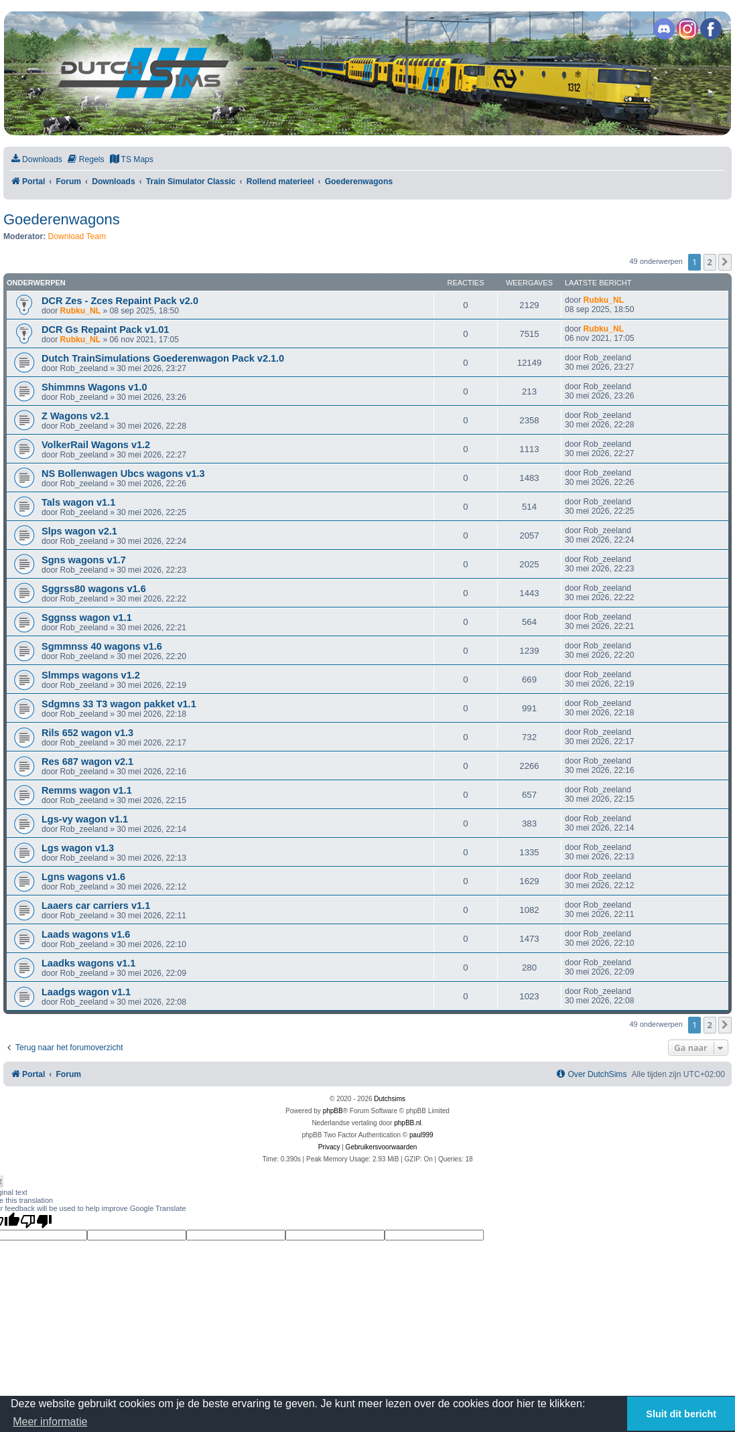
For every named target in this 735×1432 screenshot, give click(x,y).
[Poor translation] (36, 1221)
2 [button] (710, 262)
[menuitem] (36, 160)
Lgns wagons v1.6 (83, 876)
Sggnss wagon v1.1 (87, 617)
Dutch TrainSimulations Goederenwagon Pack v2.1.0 (163, 358)
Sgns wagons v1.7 (84, 560)
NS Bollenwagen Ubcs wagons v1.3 (123, 473)
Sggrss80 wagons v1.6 (94, 588)
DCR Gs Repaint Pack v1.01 (105, 329)
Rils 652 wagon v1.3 (87, 732)
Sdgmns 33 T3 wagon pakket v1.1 (119, 704)
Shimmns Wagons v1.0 (94, 387)
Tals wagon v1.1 (78, 502)
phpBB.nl (407, 1123)
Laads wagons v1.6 (86, 934)
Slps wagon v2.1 (79, 531)
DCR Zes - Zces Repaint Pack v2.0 (120, 300)
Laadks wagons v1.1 (88, 963)
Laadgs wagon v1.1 (86, 992)
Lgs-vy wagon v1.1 (85, 819)
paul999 (421, 1135)
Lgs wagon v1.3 (78, 848)
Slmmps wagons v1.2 (91, 675)
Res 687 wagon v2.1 (87, 761)
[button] (725, 262)
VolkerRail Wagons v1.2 (96, 444)
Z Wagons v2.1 (75, 416)
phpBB (333, 1111)
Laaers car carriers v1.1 (96, 905)
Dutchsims (389, 1098)
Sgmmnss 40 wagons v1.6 (102, 646)
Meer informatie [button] (50, 1421)
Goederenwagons (61, 219)
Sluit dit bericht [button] (681, 1414)
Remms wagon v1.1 (87, 790)
